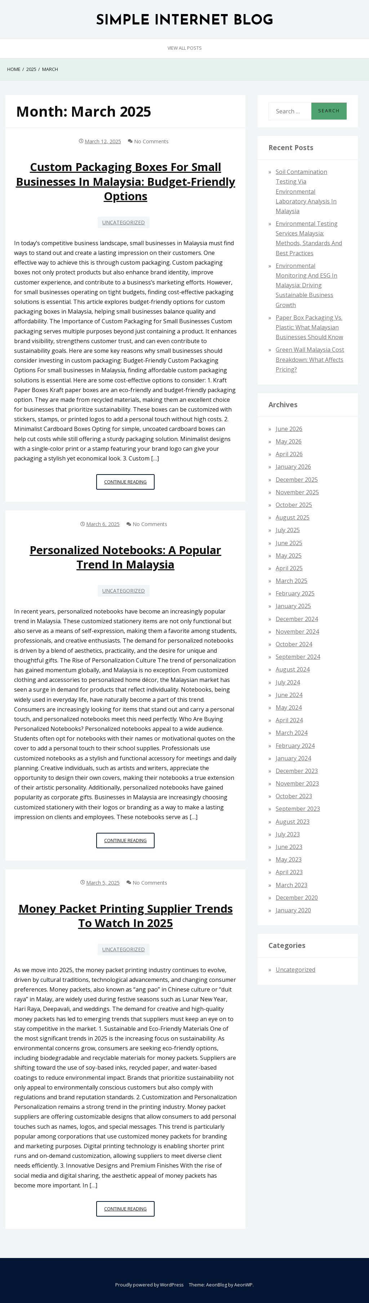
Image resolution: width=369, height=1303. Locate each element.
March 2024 (291, 733)
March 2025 (291, 581)
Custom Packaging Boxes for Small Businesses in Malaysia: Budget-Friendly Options (125, 181)
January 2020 (293, 910)
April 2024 (289, 720)
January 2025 (293, 606)
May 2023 (289, 859)
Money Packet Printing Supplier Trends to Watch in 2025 (125, 915)
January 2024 (293, 758)
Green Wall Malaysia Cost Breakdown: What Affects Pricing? (310, 359)
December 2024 (297, 619)
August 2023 (293, 822)
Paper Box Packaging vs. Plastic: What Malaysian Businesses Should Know (309, 327)
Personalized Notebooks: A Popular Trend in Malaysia (125, 557)
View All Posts (185, 48)
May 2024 (289, 707)
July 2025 (288, 530)
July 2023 (288, 834)
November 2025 (297, 492)
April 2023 (289, 872)
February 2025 (295, 593)
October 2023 (294, 796)
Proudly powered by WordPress (149, 1285)
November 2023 (297, 783)
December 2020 (297, 898)
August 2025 (293, 517)
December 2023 (297, 771)
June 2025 (289, 543)
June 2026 (289, 429)
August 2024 (293, 669)
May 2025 (289, 556)
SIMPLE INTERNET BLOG (185, 21)
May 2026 (289, 441)
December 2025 (297, 480)
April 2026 (289, 454)
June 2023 (289, 847)
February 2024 (295, 746)
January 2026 (293, 467)
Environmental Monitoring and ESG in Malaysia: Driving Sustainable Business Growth (306, 285)
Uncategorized (123, 222)
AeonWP (243, 1285)
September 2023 (298, 809)
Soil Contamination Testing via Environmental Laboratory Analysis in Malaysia (306, 191)
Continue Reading (129, 484)
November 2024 (297, 631)
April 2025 (289, 568)
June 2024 (289, 695)
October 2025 (294, 505)
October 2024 (294, 644)
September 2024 (298, 657)
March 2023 (291, 885)
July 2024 (288, 682)
